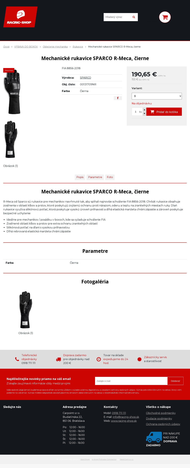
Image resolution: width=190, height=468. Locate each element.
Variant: (137, 88)
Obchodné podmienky (161, 413)
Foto (110, 177)
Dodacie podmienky (159, 418)
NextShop (85, 459)
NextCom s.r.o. (127, 459)
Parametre (95, 177)
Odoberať (175, 381)
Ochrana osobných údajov (163, 424)
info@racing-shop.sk (126, 417)
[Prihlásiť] (152, 17)
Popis (79, 177)
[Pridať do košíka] (164, 112)
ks (140, 111)
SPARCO (85, 77)
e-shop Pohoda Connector (104, 459)
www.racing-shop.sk (124, 420)
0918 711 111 (119, 413)
